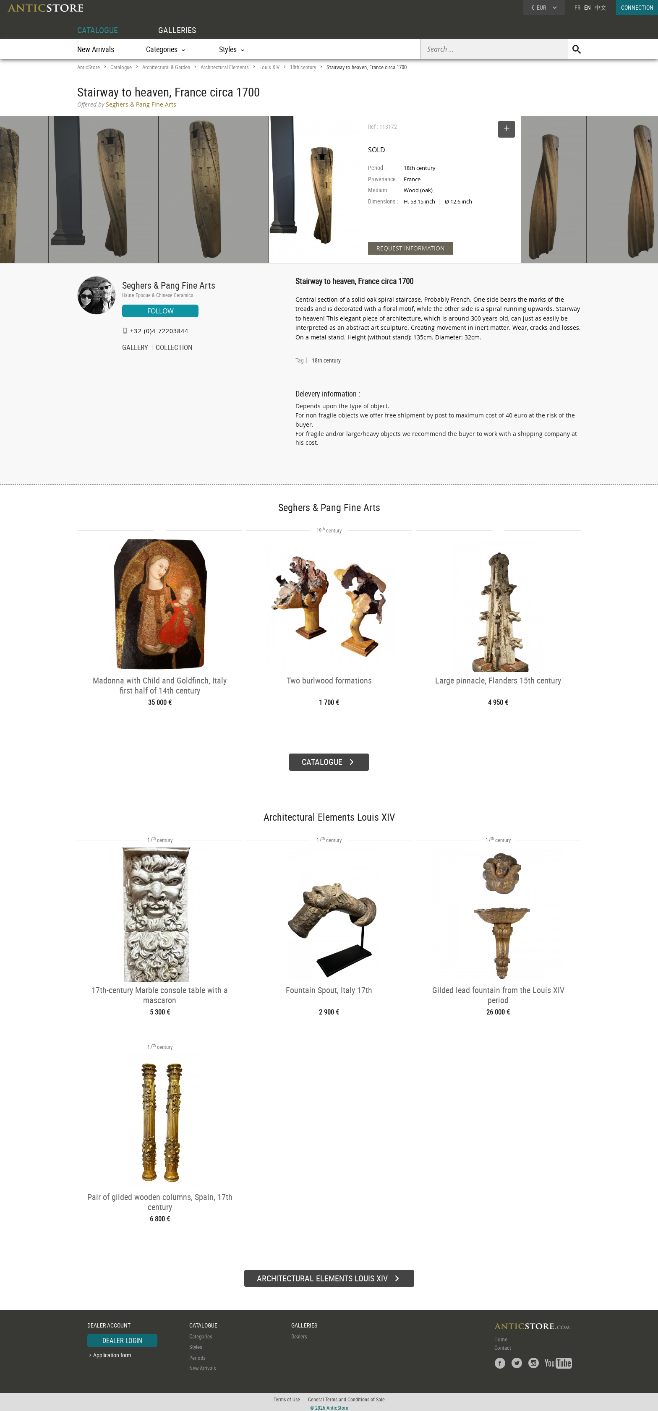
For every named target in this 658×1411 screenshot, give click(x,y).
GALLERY (135, 348)
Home (500, 1336)
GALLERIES (177, 30)
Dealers (299, 1333)
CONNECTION (637, 7)
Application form (112, 1352)
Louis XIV (269, 67)
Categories (200, 1333)
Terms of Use (287, 1396)
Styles (195, 1344)
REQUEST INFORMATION (410, 248)
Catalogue (121, 67)
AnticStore (88, 67)
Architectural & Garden (166, 67)
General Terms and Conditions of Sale (346, 1396)
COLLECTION (174, 348)
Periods (197, 1354)
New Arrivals (95, 49)
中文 (600, 7)
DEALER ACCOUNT (109, 1322)
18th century (303, 67)
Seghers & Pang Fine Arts (168, 285)
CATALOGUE (97, 30)
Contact (502, 1344)
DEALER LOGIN (122, 1337)
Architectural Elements (225, 67)
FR (577, 7)
